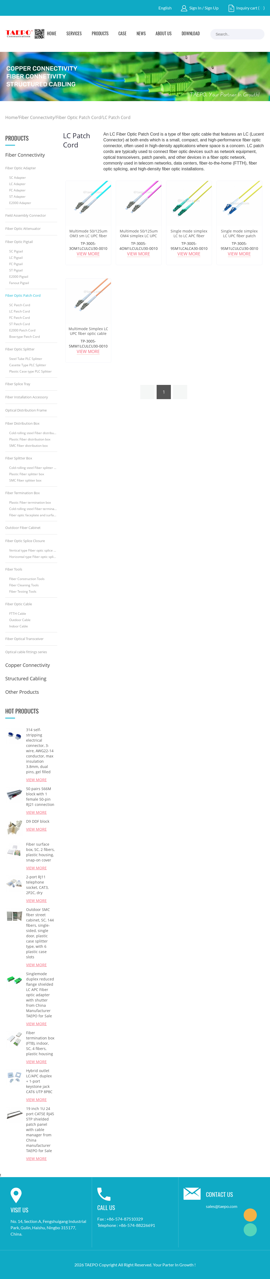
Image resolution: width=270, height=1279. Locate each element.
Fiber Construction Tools (27, 579)
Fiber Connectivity (37, 117)
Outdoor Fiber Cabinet (23, 527)
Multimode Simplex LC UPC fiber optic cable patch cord (88, 333)
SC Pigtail (16, 251)
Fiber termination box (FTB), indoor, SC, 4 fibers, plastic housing (40, 1043)
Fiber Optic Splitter (20, 349)
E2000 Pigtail (18, 276)
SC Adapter (17, 177)
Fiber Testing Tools (22, 591)
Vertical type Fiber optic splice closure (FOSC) (33, 550)
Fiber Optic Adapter (20, 168)
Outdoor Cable (20, 620)
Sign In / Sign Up (204, 7)
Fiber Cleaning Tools (24, 585)
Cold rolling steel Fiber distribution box (33, 433)
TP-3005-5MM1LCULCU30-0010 (88, 344)
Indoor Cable (18, 626)
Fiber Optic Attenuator (23, 228)
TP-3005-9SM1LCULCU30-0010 (239, 246)
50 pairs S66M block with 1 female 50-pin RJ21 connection (40, 796)
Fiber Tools (13, 569)
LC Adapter (17, 184)
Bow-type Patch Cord (24, 336)
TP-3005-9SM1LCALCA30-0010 (189, 246)
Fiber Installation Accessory (26, 397)
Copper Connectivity (27, 665)
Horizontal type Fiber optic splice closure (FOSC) (33, 556)
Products (100, 34)
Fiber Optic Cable (18, 604)
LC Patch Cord (117, 117)
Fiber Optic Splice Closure (25, 540)
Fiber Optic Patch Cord (78, 117)
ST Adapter (17, 196)
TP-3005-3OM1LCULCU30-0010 (88, 246)
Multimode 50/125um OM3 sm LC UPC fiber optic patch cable (88, 236)
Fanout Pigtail (19, 283)
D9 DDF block (37, 821)
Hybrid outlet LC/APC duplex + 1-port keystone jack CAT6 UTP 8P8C (39, 1081)
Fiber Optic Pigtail (19, 241)
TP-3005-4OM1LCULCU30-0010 (138, 246)
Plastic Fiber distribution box (29, 439)
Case (122, 34)
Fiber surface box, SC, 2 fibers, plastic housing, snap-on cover (40, 852)
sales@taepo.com (221, 1206)
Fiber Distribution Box (22, 423)
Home (51, 34)
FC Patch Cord (19, 317)
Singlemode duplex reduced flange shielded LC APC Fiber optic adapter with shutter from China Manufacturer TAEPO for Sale (40, 994)
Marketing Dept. (250, 1215)
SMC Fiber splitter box (25, 480)
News (141, 34)
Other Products (22, 692)
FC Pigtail (16, 264)
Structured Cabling (25, 678)
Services (74, 34)
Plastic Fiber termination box (30, 502)
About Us (164, 34)
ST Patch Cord (19, 324)
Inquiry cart (246, 7)
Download (191, 34)
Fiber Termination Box (22, 492)
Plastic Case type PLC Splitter (30, 371)
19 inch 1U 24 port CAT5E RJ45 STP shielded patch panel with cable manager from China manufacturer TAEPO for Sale (40, 1129)
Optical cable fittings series (26, 652)
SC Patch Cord (19, 305)
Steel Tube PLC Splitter (25, 358)
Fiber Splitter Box (18, 458)
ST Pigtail (16, 270)
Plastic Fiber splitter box (26, 474)
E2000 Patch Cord (22, 330)
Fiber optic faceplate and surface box (33, 515)
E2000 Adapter (20, 203)
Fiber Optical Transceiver (24, 638)
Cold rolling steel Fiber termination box (33, 509)
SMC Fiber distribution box (28, 445)
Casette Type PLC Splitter (27, 365)
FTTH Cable (17, 613)
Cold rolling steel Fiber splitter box (33, 467)
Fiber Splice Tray (17, 383)
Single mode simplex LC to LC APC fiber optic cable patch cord (189, 236)
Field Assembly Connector (25, 215)
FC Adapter (17, 190)
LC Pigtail (16, 257)
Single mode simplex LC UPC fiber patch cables (239, 236)
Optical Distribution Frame (26, 410)
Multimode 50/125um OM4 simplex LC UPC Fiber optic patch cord (138, 236)
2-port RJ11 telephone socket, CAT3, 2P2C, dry (37, 884)
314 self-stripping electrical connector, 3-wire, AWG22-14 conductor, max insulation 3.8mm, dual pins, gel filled (40, 750)
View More (36, 779)
